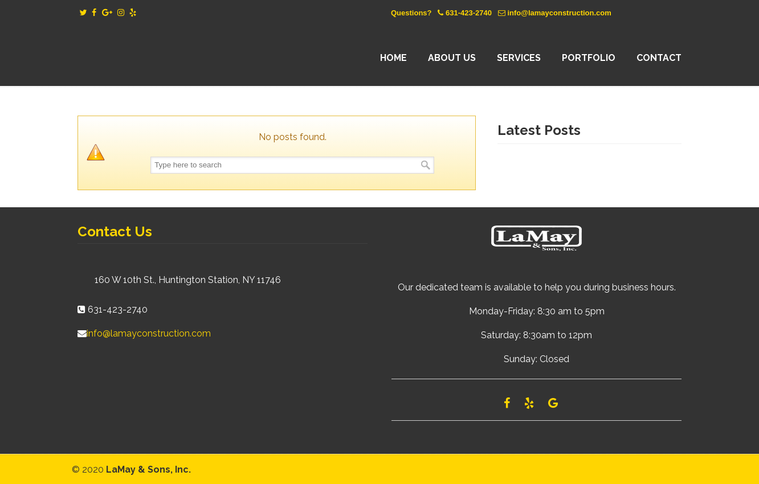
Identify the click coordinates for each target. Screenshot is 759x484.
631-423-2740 (469, 13)
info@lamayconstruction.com (559, 13)
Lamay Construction (177, 58)
